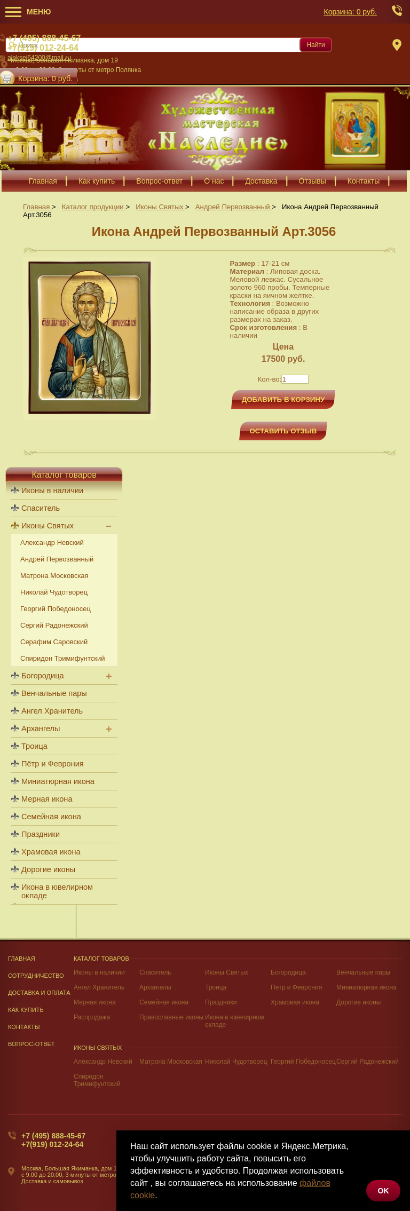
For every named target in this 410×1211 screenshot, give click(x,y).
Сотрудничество (36, 975)
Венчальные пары (54, 693)
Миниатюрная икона (57, 781)
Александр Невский (52, 543)
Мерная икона (46, 799)
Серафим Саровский (54, 642)
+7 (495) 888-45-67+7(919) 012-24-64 (53, 1140)
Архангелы (40, 728)
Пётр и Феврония (52, 763)
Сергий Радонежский (54, 625)
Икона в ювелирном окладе (57, 891)
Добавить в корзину (283, 399)
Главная (21, 958)
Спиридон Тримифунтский (62, 658)
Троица (34, 746)
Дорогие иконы (48, 869)
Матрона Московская (54, 576)
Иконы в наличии (52, 490)
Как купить (26, 1010)
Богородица (42, 675)
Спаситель (40, 508)
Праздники (40, 834)
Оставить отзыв (283, 431)
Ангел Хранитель (52, 711)
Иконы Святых (47, 525)
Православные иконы (171, 1017)
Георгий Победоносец (55, 609)
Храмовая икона (51, 852)
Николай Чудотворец (54, 592)
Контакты (24, 1027)
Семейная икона (51, 816)
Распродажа (92, 1017)
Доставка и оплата (39, 993)
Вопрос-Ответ (31, 1044)
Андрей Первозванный (56, 559)
